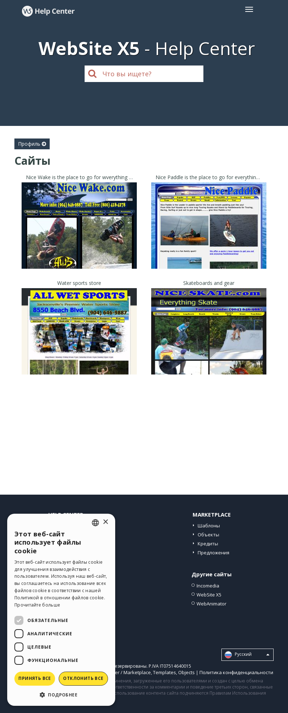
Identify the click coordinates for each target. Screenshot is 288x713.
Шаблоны (209, 525)
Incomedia (208, 585)
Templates (164, 672)
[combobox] (95, 522)
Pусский (247, 654)
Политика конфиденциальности (236, 672)
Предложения (213, 552)
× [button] (105, 522)
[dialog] (61, 610)
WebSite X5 (209, 594)
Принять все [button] (34, 678)
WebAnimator (211, 603)
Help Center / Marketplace (122, 672)
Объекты (208, 534)
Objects (186, 672)
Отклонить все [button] (83, 678)
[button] (61, 694)
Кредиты (208, 543)
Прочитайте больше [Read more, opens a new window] (37, 605)
